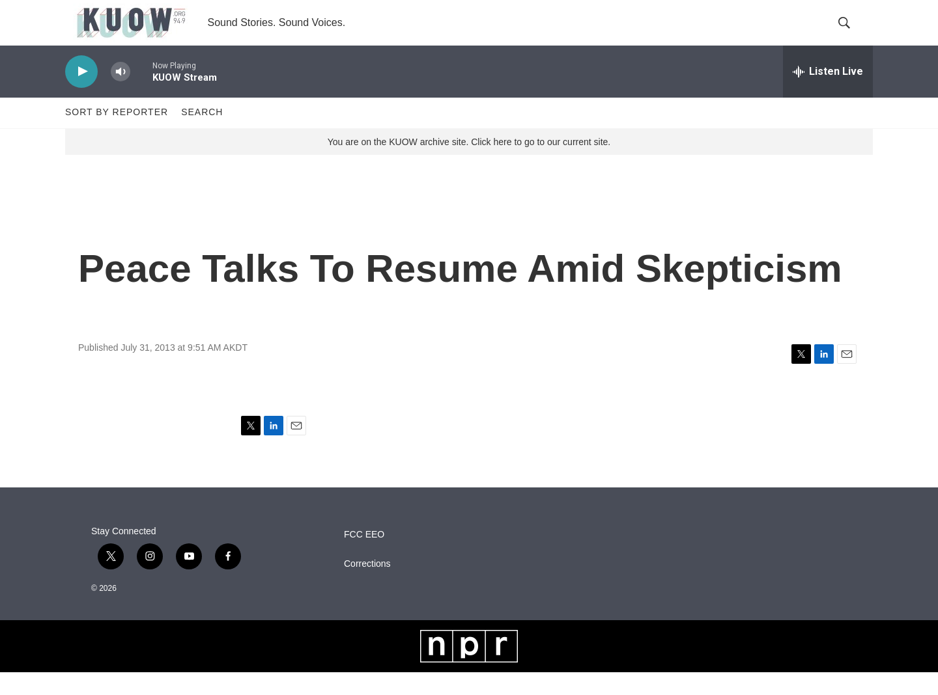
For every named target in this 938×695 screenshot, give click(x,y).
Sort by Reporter (116, 135)
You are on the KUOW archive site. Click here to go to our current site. (469, 164)
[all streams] (828, 94)
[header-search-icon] (852, 34)
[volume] (120, 94)
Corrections (367, 587)
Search (202, 135)
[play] (81, 94)
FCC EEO (364, 557)
